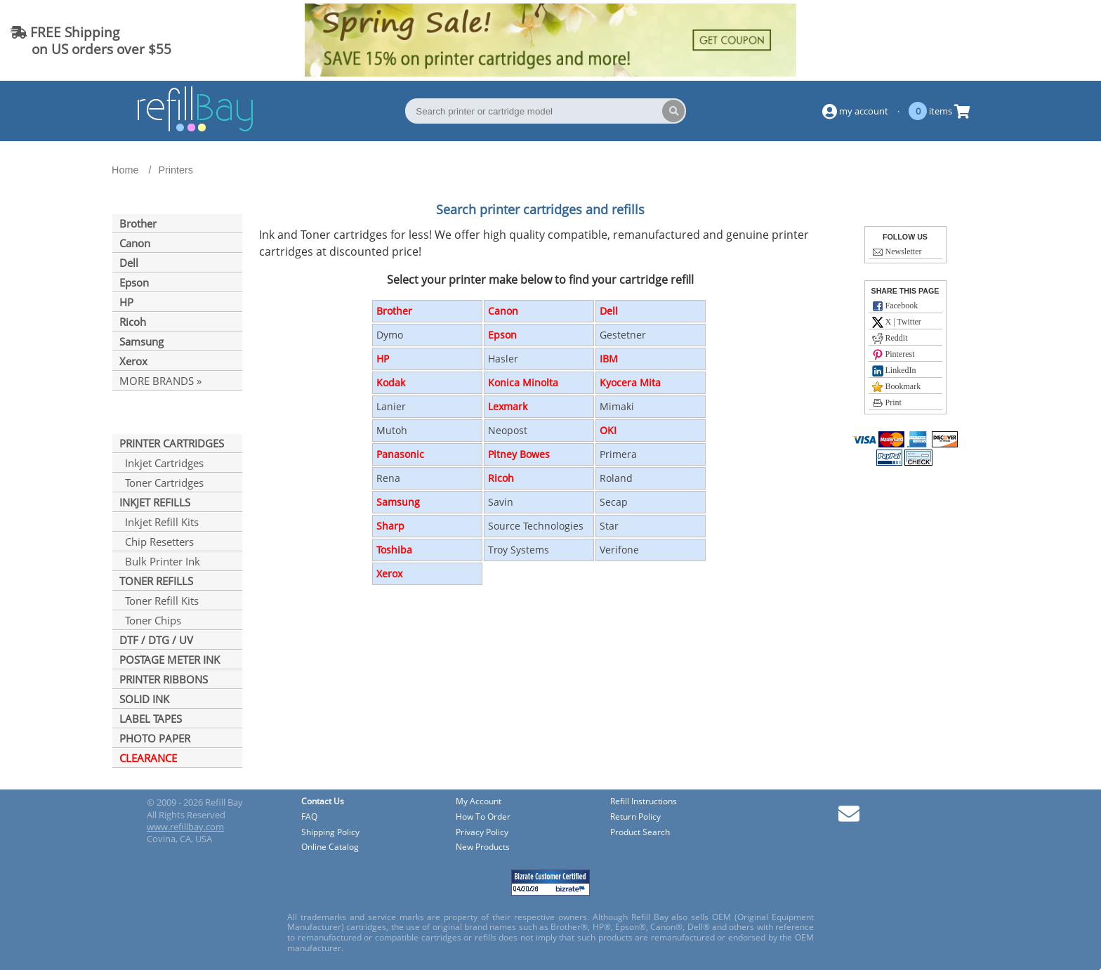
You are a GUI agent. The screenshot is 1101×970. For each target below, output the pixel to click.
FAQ (309, 817)
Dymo (389, 334)
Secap (614, 502)
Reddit (890, 338)
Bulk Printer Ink (159, 561)
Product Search (640, 832)
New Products (483, 847)
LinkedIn (894, 370)
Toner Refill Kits (159, 601)
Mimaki (617, 406)
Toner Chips (150, 620)
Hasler (503, 358)
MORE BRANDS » (160, 381)
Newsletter (897, 252)
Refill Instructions (643, 802)
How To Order (483, 817)
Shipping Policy (330, 832)
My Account (478, 802)
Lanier (391, 406)
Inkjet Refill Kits (159, 522)
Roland (616, 478)
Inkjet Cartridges (161, 463)
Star (609, 525)
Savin (500, 502)
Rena (388, 478)
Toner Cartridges (161, 483)
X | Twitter (896, 322)
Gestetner (623, 334)
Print (887, 403)
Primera (618, 454)
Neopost (507, 430)
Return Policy (635, 817)
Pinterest (893, 354)
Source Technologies (536, 525)
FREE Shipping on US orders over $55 (91, 40)
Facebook (895, 306)
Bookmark (896, 387)
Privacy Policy (482, 832)
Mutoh (391, 430)
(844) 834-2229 (1033, 40)
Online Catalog (330, 847)
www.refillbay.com (185, 826)
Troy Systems (518, 549)
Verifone (619, 549)
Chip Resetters (156, 542)
